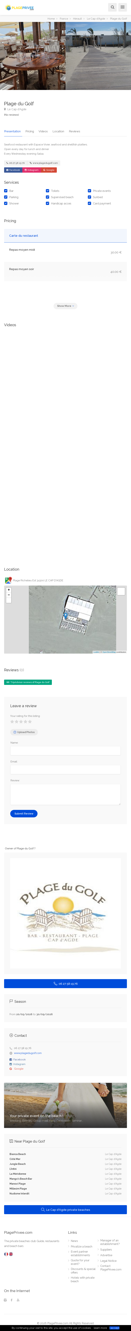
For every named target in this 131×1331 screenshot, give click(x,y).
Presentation (12, 129)
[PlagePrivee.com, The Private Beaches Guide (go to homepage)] (19, 7)
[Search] (112, 7)
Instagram (32, 168)
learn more (100, 1327)
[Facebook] (11, 1299)
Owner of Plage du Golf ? (20, 846)
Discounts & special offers (83, 1269)
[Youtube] (18, 1299)
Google (48, 168)
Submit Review (23, 812)
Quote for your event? (80, 1260)
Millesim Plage (18, 1187)
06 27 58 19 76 (15, 161)
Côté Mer (15, 1157)
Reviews (68, 129)
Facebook (13, 168)
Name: (14, 741)
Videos (40, 129)
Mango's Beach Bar (21, 1177)
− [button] (9, 593)
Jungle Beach (18, 1162)
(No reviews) (11, 114)
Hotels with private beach (82, 1278)
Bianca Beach (18, 1152)
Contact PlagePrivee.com (110, 1266)
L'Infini (13, 1167)
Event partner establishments (80, 1252)
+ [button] (9, 588)
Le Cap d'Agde (15, 109)
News (74, 1239)
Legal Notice (108, 1259)
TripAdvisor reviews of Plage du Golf (27, 680)
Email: (14, 760)
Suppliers (106, 1248)
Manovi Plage (18, 1182)
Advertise (106, 1253)
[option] (98, 56)
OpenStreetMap (109, 651)
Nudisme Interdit (19, 1192)
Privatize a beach (81, 1245)
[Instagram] (5, 1299)
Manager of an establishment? (110, 1240)
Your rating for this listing (25, 714)
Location (54, 129)
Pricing (28, 129)
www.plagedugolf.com (44, 161)
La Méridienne (18, 1172)
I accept (114, 1327)
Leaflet (96, 651)
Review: (15, 778)
